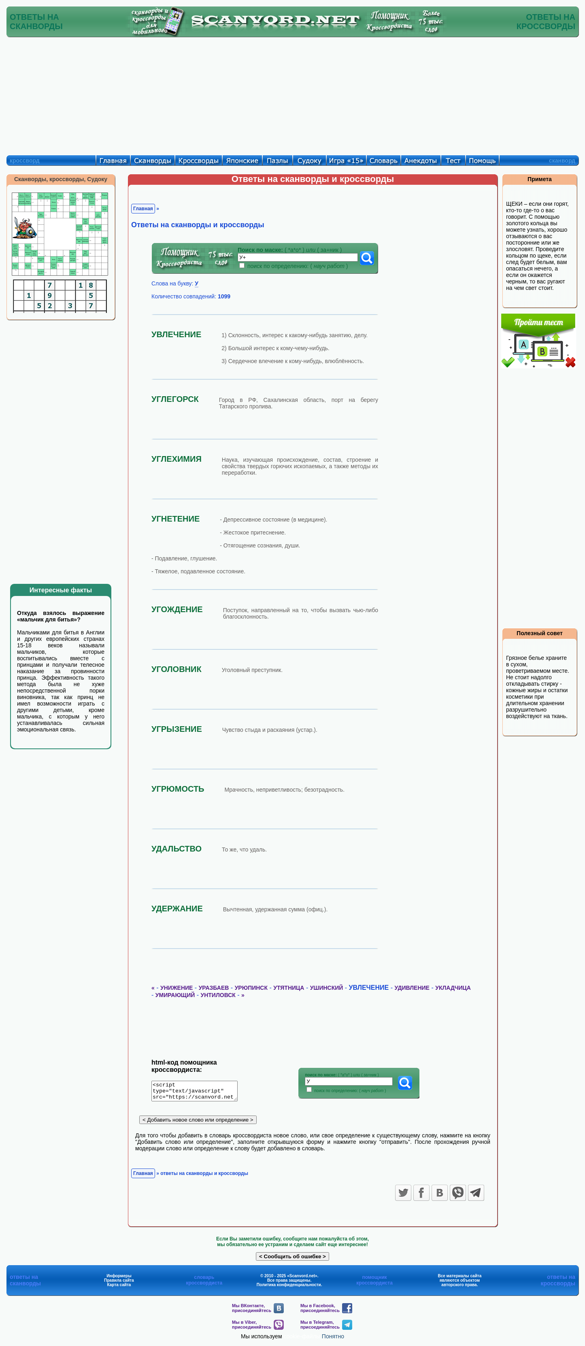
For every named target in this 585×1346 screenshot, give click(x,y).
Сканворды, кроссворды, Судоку (60, 179)
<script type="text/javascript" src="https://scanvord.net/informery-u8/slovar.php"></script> (199, 1092)
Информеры (119, 1278)
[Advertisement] (293, 94)
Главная (143, 208)
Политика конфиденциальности (289, 1287)
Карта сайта (119, 1287)
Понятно (333, 1339)
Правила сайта (119, 1283)
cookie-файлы (301, 1339)
